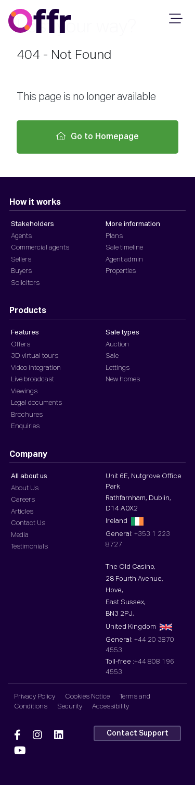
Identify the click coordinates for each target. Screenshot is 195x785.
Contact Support (137, 733)
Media (20, 535)
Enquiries (25, 426)
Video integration (36, 368)
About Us (24, 488)
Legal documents (36, 403)
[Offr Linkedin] (58, 735)
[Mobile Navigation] (174, 21)
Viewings (24, 391)
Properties (121, 271)
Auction (117, 344)
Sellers (21, 259)
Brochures (27, 415)
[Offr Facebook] (17, 735)
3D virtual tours (34, 356)
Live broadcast (32, 379)
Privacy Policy (34, 696)
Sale (112, 356)
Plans (114, 236)
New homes (123, 379)
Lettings (117, 368)
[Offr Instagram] (37, 735)
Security (69, 706)
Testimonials (29, 546)
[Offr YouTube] (20, 751)
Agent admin (124, 259)
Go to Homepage (97, 136)
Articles (22, 511)
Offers (20, 344)
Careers (23, 499)
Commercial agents (40, 247)
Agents (21, 236)
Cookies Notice (87, 696)
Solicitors (25, 283)
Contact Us (28, 523)
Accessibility (110, 706)
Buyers (21, 271)
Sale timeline (124, 247)
